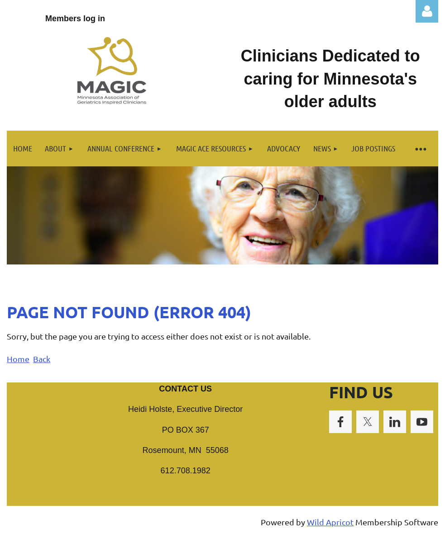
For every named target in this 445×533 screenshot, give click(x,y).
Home (18, 358)
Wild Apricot (330, 522)
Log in (427, 11)
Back (41, 358)
